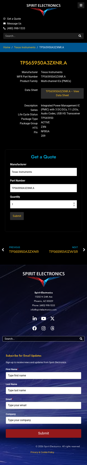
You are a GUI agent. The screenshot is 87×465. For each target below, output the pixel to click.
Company (11, 414)
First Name (12, 369)
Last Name (11, 384)
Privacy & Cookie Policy (42, 452)
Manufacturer (18, 164)
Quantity (15, 196)
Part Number (17, 180)
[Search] (79, 36)
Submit (43, 433)
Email (9, 399)
